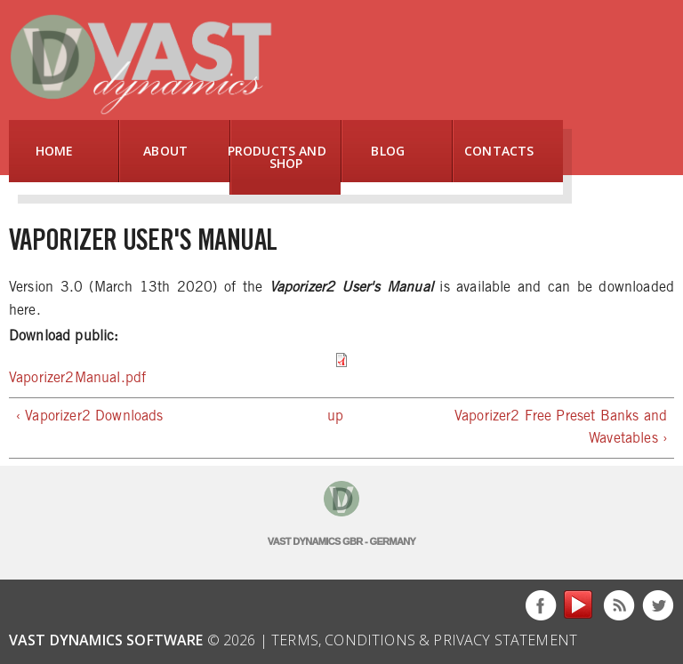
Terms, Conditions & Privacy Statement (424, 640)
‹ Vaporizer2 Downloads (90, 416)
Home (55, 150)
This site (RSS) (619, 605)
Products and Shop (278, 157)
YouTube (580, 605)
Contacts (499, 150)
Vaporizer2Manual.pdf (77, 378)
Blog (388, 150)
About (165, 150)
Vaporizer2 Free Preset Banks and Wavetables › (560, 428)
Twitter (658, 605)
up (335, 416)
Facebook (541, 605)
